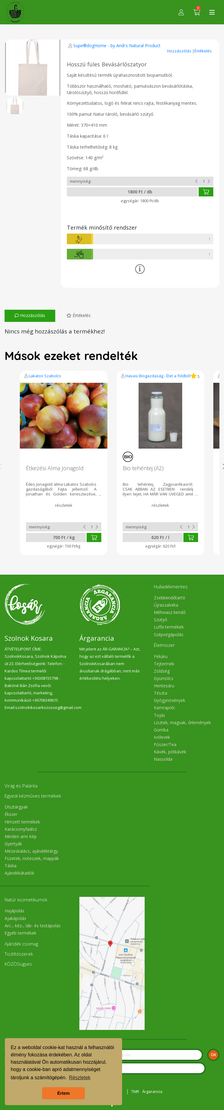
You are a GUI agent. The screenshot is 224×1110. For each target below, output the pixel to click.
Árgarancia (152, 1091)
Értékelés (203, 51)
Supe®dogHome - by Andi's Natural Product (117, 45)
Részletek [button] (79, 1077)
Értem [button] (63, 1093)
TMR (135, 1091)
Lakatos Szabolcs (45, 376)
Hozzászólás (179, 51)
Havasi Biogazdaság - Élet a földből (157, 376)
